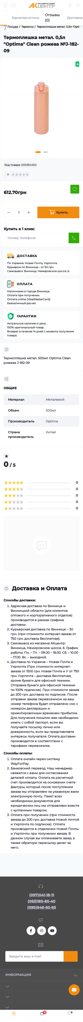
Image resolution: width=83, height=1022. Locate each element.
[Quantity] (19, 212)
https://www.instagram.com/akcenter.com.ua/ (41, 930)
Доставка (27, 256)
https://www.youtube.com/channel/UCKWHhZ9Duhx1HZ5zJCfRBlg (52, 930)
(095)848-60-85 (41, 907)
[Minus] (9, 212)
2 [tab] (45, 152)
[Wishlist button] (74, 189)
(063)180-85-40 (41, 901)
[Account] (78, 5)
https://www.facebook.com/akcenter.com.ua (31, 930)
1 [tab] (38, 152)
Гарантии (27, 316)
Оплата (25, 284)
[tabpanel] (41, 109)
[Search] (14, 5)
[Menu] (6, 5)
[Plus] (29, 212)
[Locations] (70, 5)
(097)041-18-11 (41, 895)
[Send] (74, 238)
